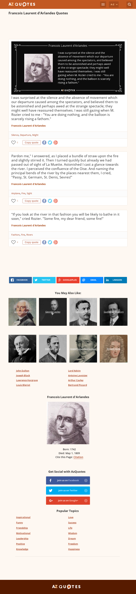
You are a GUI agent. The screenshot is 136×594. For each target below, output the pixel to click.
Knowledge (22, 549)
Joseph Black (23, 375)
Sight (29, 193)
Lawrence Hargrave (27, 380)
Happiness (74, 549)
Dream (72, 538)
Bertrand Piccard (77, 385)
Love (70, 517)
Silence (15, 135)
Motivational (23, 533)
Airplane (15, 193)
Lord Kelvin (74, 370)
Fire (23, 193)
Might (35, 135)
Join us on (68, 480)
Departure (25, 135)
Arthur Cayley (75, 380)
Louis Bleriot (23, 385)
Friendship (22, 527)
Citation (78, 457)
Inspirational (23, 517)
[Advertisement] (68, 27)
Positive (20, 543)
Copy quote (31, 142)
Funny (19, 522)
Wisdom (72, 533)
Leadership (22, 538)
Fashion (15, 234)
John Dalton (22, 370)
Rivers (29, 234)
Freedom (73, 543)
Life (70, 527)
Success (72, 522)
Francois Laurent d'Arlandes (28, 125)
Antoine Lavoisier (77, 375)
